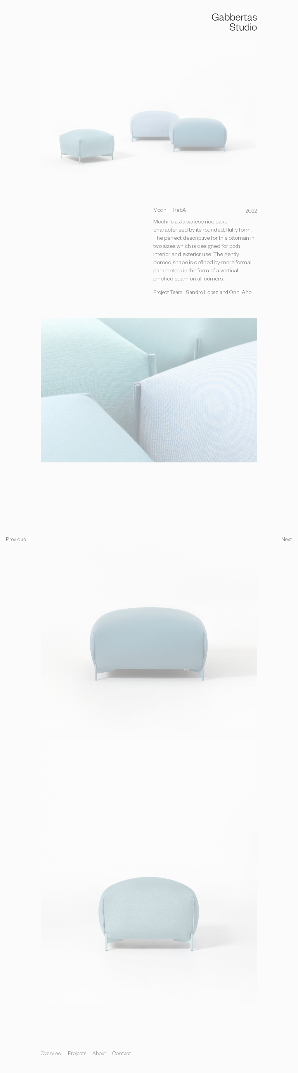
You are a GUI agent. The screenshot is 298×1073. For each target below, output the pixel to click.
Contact (121, 1054)
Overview (51, 1054)
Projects (77, 1054)
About (99, 1054)
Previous (16, 540)
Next (286, 540)
